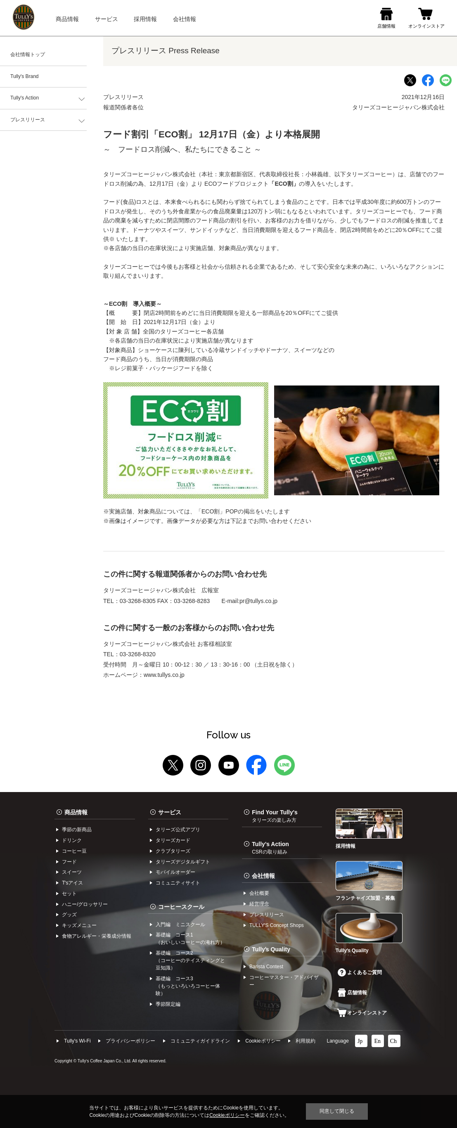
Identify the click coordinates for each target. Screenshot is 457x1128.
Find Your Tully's (275, 816)
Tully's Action (24, 98)
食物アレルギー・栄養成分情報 (96, 936)
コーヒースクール (181, 906)
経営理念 (259, 904)
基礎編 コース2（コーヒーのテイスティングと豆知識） (190, 960)
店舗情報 (352, 993)
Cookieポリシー (262, 1041)
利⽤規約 (305, 1041)
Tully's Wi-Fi (77, 1041)
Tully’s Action (270, 848)
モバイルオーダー (175, 872)
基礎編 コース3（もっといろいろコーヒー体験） (188, 986)
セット (69, 893)
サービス (169, 812)
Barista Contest (266, 967)
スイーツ (72, 872)
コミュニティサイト (178, 883)
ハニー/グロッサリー (85, 904)
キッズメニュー (79, 925)
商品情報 (76, 812)
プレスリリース (27, 120)
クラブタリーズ (173, 851)
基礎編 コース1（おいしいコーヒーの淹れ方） (190, 938)
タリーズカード (173, 840)
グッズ (69, 915)
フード (69, 862)
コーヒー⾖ (74, 851)
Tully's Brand (24, 76)
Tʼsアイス (72, 883)
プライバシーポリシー (130, 1041)
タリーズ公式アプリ (178, 829)
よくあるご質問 (360, 972)
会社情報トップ (27, 54)
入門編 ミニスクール (180, 924)
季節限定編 (168, 1004)
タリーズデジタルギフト (183, 862)
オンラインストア (362, 1013)
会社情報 (263, 876)
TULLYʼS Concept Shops (276, 925)
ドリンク (72, 840)
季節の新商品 (77, 829)
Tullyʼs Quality (271, 949)
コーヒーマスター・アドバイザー (284, 981)
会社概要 (259, 893)
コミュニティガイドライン (200, 1041)
